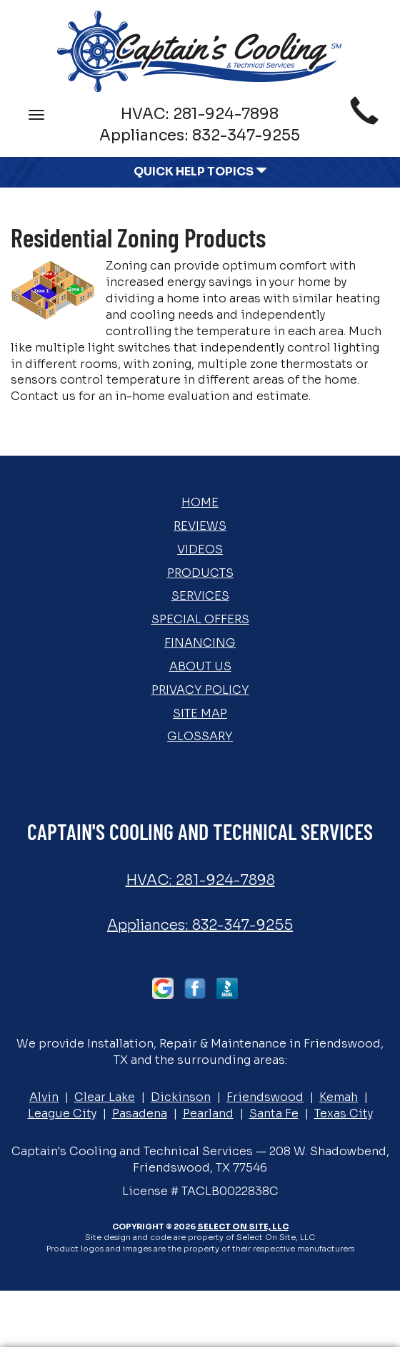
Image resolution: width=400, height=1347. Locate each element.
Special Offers (200, 619)
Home (200, 502)
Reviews (200, 525)
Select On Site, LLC (243, 1226)
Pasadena (139, 1113)
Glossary (200, 736)
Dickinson (181, 1097)
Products (200, 572)
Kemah (338, 1097)
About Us (200, 666)
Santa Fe (274, 1113)
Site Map (200, 713)
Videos (200, 549)
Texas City (343, 1113)
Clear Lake (104, 1097)
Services (200, 595)
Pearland (208, 1113)
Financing (200, 642)
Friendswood (265, 1097)
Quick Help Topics (200, 171)
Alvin (44, 1097)
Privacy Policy (200, 689)
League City (62, 1113)
